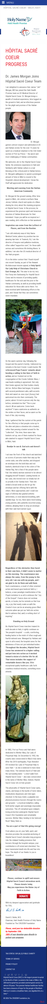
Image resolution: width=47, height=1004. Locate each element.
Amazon (22, 975)
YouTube (12, 975)
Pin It (42, 1001)
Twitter (8, 975)
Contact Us (10, 969)
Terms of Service (13, 959)
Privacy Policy (11, 964)
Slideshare (26, 975)
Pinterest (19, 975)
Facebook (5, 975)
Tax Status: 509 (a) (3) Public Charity (20, 954)
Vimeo (16, 975)
